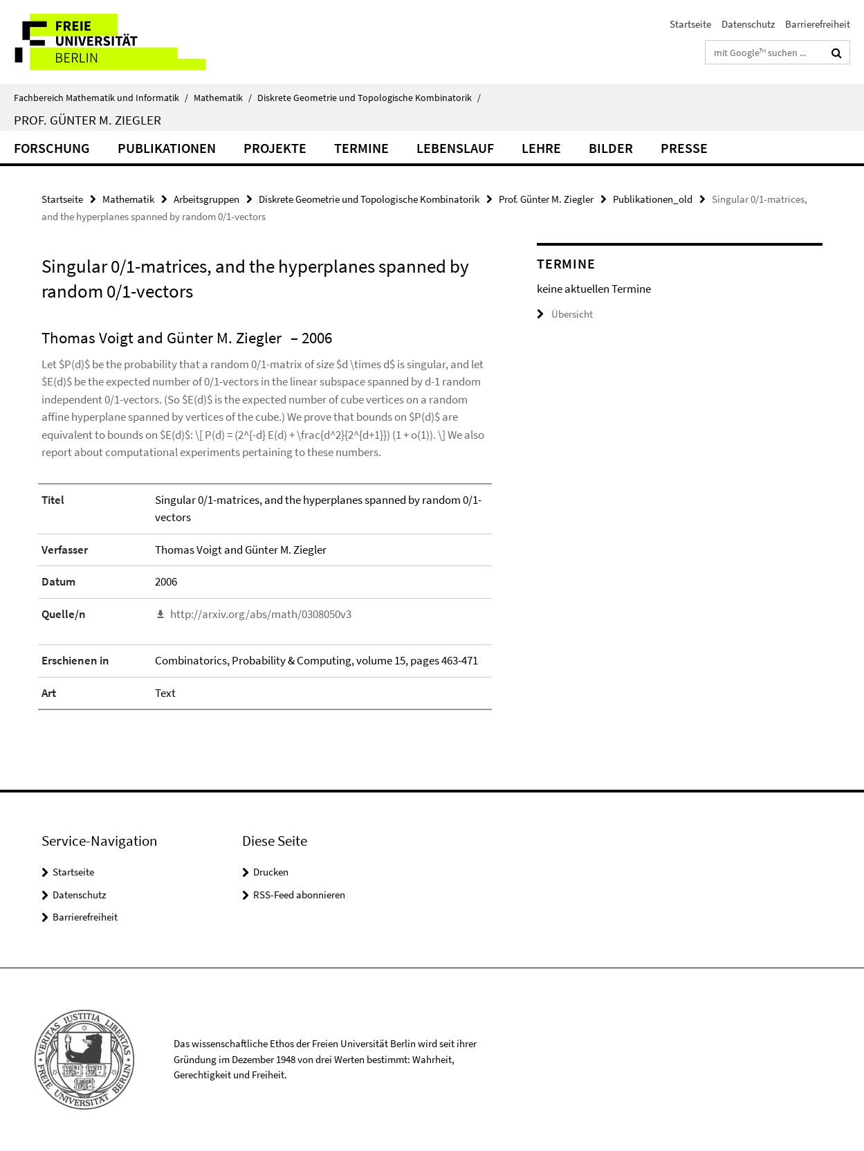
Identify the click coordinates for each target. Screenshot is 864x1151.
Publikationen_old (652, 199)
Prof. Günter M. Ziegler (87, 119)
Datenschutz (748, 23)
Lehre (541, 147)
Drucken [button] (270, 871)
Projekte (274, 147)
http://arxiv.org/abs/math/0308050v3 (260, 614)
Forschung (52, 147)
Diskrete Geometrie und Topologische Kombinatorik (369, 97)
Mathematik (223, 97)
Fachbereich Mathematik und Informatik (101, 97)
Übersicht (565, 313)
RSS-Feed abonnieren (299, 894)
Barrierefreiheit (817, 23)
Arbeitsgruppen (206, 199)
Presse (684, 147)
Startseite (690, 23)
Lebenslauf (455, 147)
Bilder (611, 147)
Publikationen (167, 147)
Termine (361, 147)
